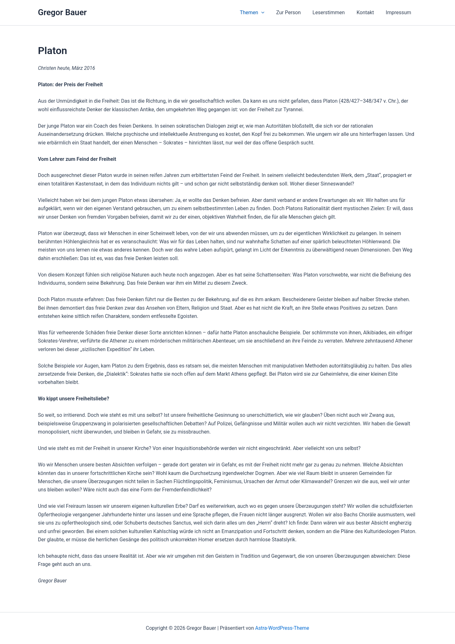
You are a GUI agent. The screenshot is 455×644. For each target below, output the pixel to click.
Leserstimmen (333, 12)
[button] (269, 12)
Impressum (399, 12)
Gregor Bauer (62, 12)
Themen (259, 12)
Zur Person (294, 12)
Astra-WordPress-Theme (282, 628)
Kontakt (367, 12)
